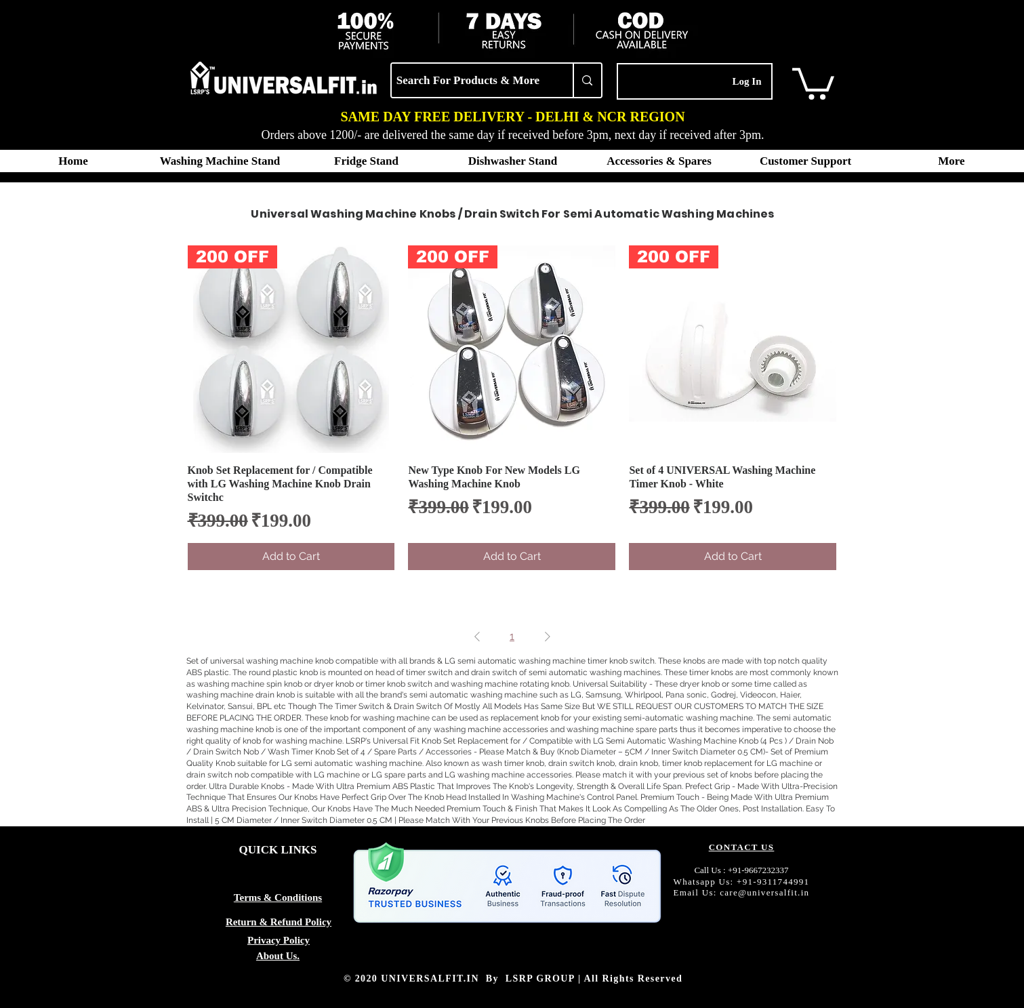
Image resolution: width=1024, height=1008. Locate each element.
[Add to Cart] (291, 556)
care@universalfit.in (764, 892)
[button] (813, 82)
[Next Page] (547, 636)
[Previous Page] (477, 636)
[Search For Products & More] (468, 80)
